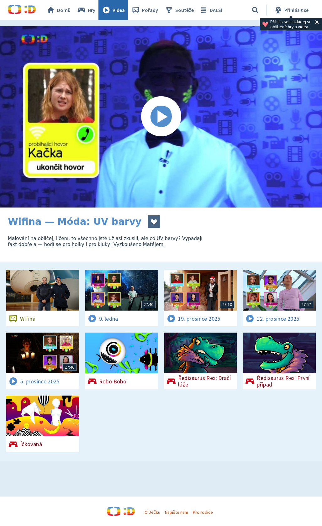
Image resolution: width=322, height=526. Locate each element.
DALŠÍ (210, 10)
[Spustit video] (161, 117)
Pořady (144, 10)
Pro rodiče (203, 512)
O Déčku (152, 512)
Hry (86, 10)
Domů (58, 10)
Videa (113, 10)
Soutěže (179, 10)
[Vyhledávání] (255, 10)
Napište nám (176, 512)
